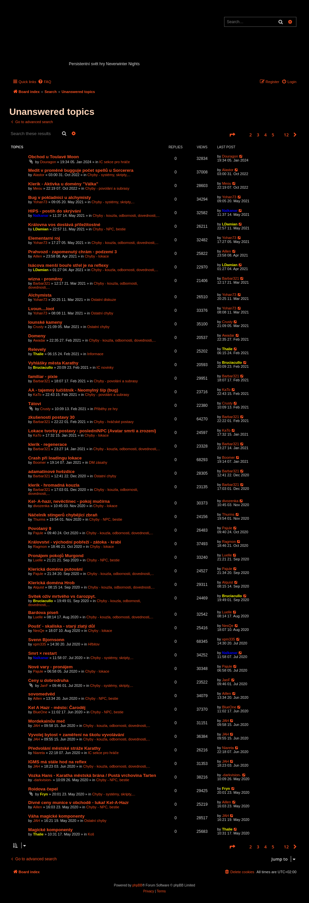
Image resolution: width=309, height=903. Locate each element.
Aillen (37, 256)
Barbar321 (41, 283)
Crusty (38, 327)
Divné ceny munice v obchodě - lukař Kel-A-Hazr (78, 802)
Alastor (38, 175)
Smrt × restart (42, 653)
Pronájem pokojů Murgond (56, 555)
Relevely (37, 349)
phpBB (137, 885)
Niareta (39, 753)
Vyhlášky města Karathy (53, 362)
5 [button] (273, 135)
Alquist (38, 587)
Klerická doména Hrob (51, 582)
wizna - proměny (45, 278)
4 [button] (265, 135)
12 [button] (286, 135)
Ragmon (40, 546)
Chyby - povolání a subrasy (107, 188)
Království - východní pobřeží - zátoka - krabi (74, 542)
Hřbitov (93, 644)
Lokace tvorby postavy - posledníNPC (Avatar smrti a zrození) (92, 430)
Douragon (48, 162)
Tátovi (34, 403)
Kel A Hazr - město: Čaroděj (57, 707)
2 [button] (250, 135)
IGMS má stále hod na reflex (57, 761)
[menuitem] (44, 82)
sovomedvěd (41, 693)
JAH (36, 726)
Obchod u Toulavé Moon (53, 156)
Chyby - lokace (97, 256)
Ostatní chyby (102, 313)
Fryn (44, 794)
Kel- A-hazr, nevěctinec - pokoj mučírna (69, 501)
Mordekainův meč (46, 721)
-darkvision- (42, 780)
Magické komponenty (50, 829)
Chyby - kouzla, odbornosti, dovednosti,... (126, 215)
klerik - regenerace (47, 444)
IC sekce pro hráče (114, 162)
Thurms (39, 519)
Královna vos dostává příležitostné (64, 224)
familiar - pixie (43, 376)
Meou (37, 188)
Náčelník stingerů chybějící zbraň (62, 514)
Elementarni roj (44, 238)
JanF (44, 686)
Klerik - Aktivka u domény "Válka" (63, 183)
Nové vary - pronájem (50, 666)
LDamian (40, 229)
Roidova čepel (43, 788)
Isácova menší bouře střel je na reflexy (68, 265)
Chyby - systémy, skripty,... (109, 175)
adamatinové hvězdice (51, 471)
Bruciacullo (43, 367)
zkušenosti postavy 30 (51, 417)
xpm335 (39, 644)
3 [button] (258, 135)
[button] (232, 135)
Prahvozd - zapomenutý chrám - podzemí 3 (72, 251)
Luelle (38, 560)
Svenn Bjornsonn (46, 639)
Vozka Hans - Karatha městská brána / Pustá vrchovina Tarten (92, 775)
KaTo (37, 395)
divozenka (41, 506)
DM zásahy (98, 462)
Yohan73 (40, 202)
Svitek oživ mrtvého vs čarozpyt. (62, 596)
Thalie (38, 354)
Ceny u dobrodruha (48, 680)
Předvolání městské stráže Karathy (64, 748)
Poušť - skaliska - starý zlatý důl (61, 626)
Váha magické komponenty (56, 816)
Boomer (39, 462)
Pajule (38, 533)
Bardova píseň (43, 612)
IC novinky (104, 367)
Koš (91, 834)
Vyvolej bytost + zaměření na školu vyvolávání (76, 734)
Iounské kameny (45, 322)
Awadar (39, 340)
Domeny (36, 335)
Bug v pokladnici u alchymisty (59, 197)
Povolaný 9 (39, 528)
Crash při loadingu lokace (55, 457)
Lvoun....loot (41, 308)
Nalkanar (40, 215)
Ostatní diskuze (103, 300)
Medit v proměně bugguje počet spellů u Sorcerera (80, 170)
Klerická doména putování (55, 569)
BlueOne (40, 712)
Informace (95, 354)
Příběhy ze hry (106, 409)
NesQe (38, 631)
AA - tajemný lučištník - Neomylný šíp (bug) (73, 390)
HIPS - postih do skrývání (54, 211)
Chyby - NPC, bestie (109, 229)
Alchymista (39, 295)
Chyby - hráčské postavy (114, 422)
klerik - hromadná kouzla (54, 485)
